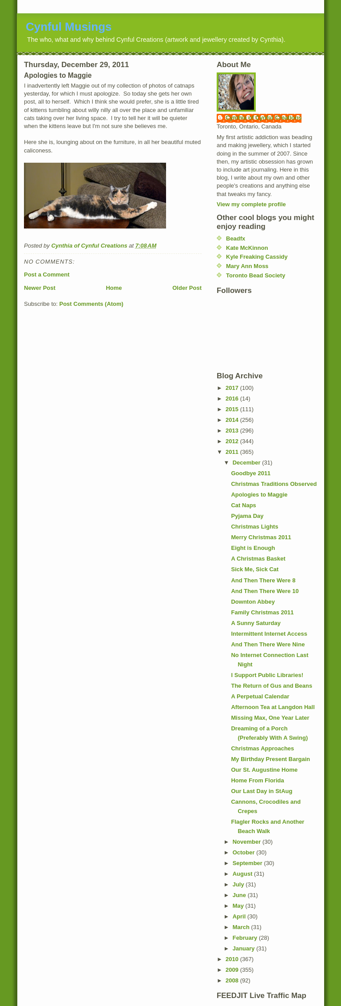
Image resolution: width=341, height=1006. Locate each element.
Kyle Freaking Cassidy (257, 256)
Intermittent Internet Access (269, 633)
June (240, 895)
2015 (233, 409)
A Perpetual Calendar (260, 696)
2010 (233, 959)
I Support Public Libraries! (267, 675)
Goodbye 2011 (250, 473)
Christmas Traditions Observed (274, 484)
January (244, 948)
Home (114, 288)
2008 (233, 980)
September (248, 863)
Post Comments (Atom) (91, 304)
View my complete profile (251, 204)
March (242, 927)
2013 (233, 430)
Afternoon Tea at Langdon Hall (272, 707)
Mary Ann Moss (247, 266)
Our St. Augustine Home (264, 769)
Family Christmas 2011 (262, 612)
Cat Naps (243, 505)
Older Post (187, 288)
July (239, 884)
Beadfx (235, 238)
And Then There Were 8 (263, 580)
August (243, 873)
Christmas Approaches (262, 748)
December (247, 462)
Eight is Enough (253, 548)
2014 (233, 420)
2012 (233, 441)
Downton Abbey (252, 601)
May (239, 905)
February (246, 937)
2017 (233, 388)
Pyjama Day (247, 516)
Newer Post (40, 288)
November (247, 841)
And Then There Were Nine (268, 644)
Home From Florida (257, 780)
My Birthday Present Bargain (270, 759)
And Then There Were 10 (264, 591)
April (240, 916)
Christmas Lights (254, 526)
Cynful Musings (69, 26)
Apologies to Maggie (259, 494)
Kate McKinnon (247, 247)
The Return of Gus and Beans (271, 685)
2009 (233, 969)
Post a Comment (47, 274)
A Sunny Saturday (255, 623)
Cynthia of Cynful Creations (263, 117)
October (244, 852)
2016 (233, 398)
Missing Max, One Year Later (270, 717)
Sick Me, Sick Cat (254, 569)
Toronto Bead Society (255, 275)
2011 (233, 452)
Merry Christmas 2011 (261, 537)
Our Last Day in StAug (261, 791)
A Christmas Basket (258, 558)
